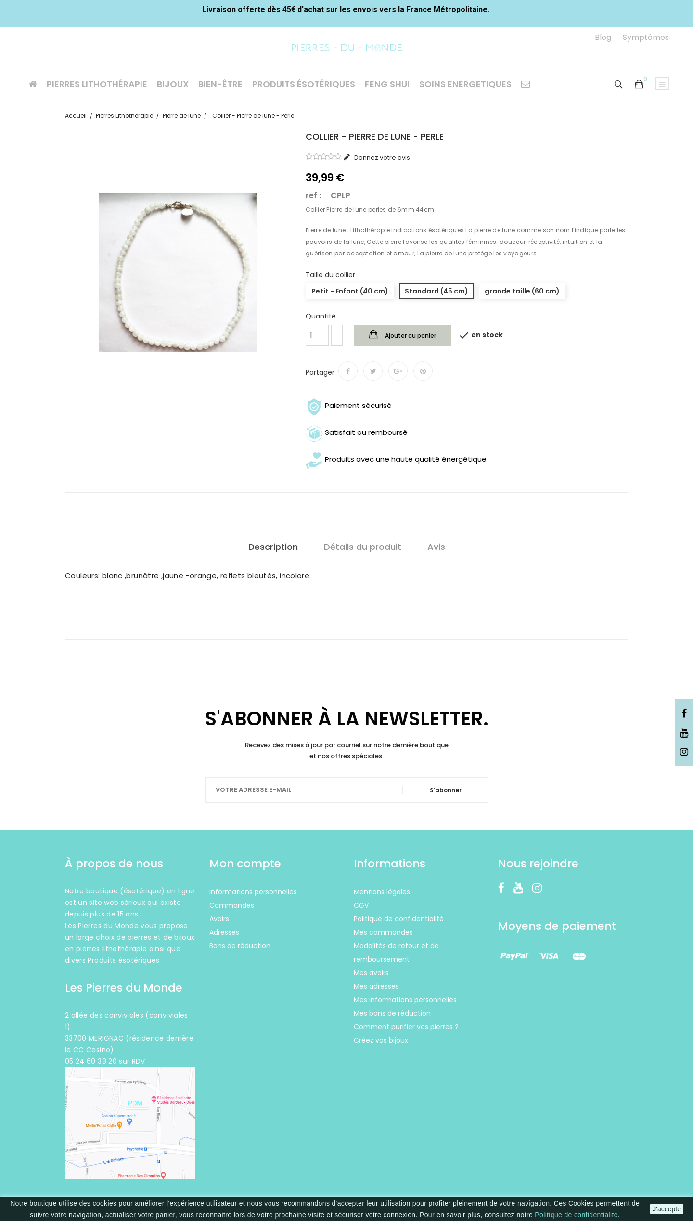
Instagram (684, 752)
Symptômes (646, 37)
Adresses (224, 932)
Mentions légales (382, 892)
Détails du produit (362, 547)
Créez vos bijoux (381, 1040)
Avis (436, 547)
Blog (603, 37)
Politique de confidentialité (576, 1215)
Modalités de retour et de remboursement (396, 952)
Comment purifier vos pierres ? (406, 1026)
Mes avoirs (371, 973)
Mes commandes (383, 932)
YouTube (684, 733)
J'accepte (667, 1209)
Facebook (684, 714)
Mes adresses (376, 986)
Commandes (231, 905)
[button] (639, 84)
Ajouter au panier (410, 335)
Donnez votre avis (381, 157)
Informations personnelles (253, 892)
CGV (361, 905)
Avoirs (219, 919)
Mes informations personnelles (405, 1000)
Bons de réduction (239, 946)
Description (273, 547)
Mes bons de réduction (392, 1013)
